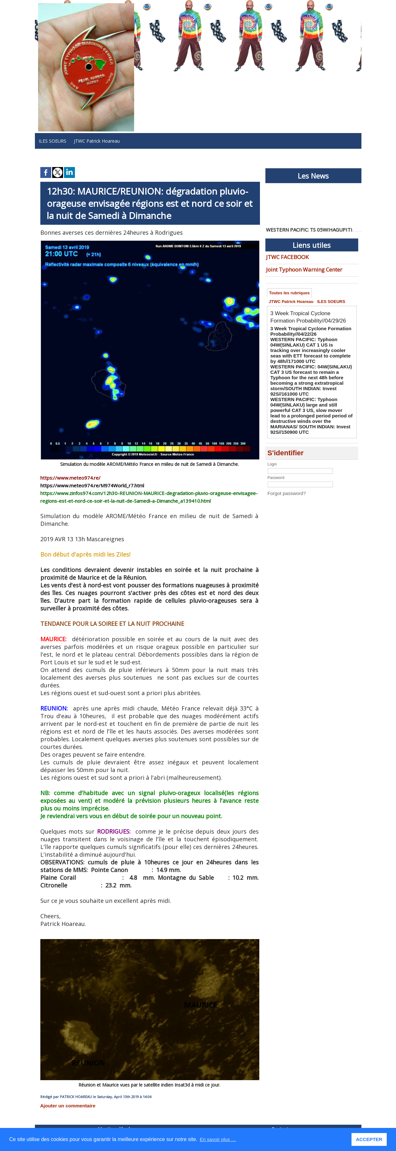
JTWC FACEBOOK (284, 256)
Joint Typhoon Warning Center (297, 268)
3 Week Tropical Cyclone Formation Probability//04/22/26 (303, 340)
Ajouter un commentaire (62, 1105)
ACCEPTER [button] (370, 1139)
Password (276, 451)
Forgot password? (283, 466)
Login (272, 437)
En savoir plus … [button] (219, 1139)
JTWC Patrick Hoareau (97, 141)
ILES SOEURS (52, 141)
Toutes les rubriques (291, 291)
